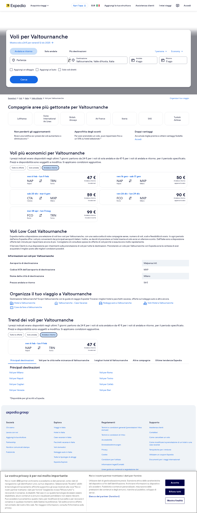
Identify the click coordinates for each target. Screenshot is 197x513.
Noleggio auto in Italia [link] (63, 455)
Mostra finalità (175, 504)
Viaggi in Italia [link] (59, 430)
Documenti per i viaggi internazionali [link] (164, 462)
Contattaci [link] (153, 435)
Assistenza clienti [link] (156, 430)
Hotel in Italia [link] (59, 435)
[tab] (23, 51)
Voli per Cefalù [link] (106, 387)
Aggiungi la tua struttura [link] (16, 440)
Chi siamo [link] (10, 430)
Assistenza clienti (145, 5)
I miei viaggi (165, 5)
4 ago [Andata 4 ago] (139, 61)
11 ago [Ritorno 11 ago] (169, 61)
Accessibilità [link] (107, 442)
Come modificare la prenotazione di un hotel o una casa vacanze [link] (170, 446)
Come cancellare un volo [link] (159, 440)
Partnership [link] (11, 445)
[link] (32, 306)
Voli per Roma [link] (106, 375)
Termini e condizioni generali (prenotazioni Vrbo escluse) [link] (122, 431)
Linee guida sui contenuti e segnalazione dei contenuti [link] (120, 473)
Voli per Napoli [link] (16, 381)
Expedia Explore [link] (60, 465)
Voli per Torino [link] (106, 381)
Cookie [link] (104, 457)
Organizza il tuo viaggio (179, 98)
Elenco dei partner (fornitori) (104, 500)
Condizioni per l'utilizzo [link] (111, 462)
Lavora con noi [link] (12, 435)
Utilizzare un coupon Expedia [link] (161, 457)
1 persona (161, 51)
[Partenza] (39, 60)
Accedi (187, 5)
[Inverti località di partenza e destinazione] (69, 60)
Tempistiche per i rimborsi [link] (160, 452)
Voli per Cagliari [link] (16, 387)
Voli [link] (20, 98)
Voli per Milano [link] (16, 375)
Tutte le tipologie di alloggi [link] (65, 460)
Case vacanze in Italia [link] (62, 440)
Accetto (175, 487)
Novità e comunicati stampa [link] (17, 450)
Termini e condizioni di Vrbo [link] (113, 437)
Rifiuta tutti (175, 495)
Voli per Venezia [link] (16, 392)
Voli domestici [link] (60, 450)
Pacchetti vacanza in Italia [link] (64, 445)
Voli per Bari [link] (105, 392)
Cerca (23, 79)
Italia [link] (27, 98)
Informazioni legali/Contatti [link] (113, 467)
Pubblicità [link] (10, 455)
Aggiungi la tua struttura (118, 5)
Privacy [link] (104, 452)
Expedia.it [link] (12, 98)
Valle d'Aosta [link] (37, 98)
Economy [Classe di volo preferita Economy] (177, 51)
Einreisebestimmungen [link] (111, 447)
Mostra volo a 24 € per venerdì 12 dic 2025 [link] (32, 42)
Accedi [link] (145, 142)
